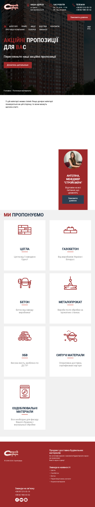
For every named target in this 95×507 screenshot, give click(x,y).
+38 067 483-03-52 (83, 10)
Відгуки (43, 26)
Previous (62, 122)
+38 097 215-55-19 (83, 8)
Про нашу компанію (15, 30)
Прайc (24, 26)
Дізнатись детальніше (17, 65)
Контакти (54, 26)
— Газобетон (54, 473)
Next (84, 122)
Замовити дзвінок (79, 17)
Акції (33, 26)
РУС (89, 29)
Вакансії (43, 30)
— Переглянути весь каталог (60, 479)
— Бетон (52, 476)
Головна (7, 91)
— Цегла (52, 470)
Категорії (13, 26)
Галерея (32, 30)
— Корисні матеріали (57, 482)
